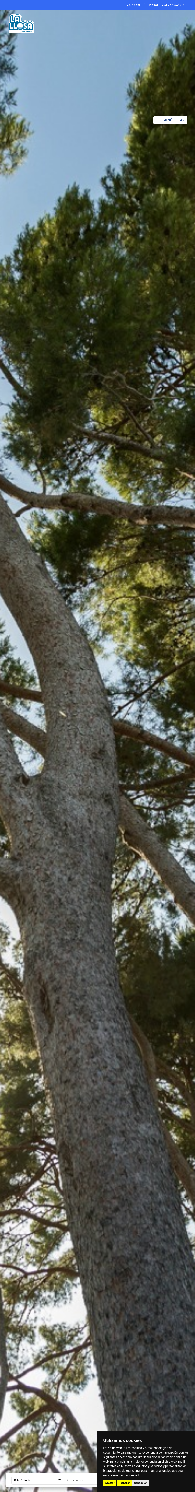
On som (133, 5)
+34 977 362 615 (173, 5)
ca (181, 120)
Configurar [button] (140, 1482)
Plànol (151, 5)
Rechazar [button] (124, 1482)
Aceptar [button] (110, 1482)
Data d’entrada (22, 1480)
